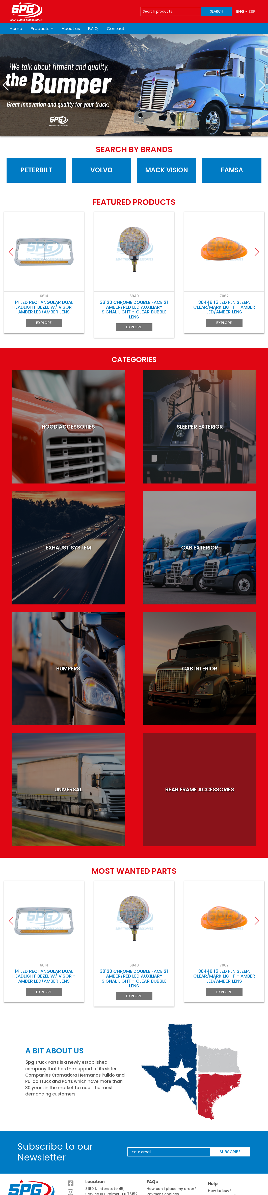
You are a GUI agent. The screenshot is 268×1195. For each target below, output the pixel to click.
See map (93, 1181)
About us (71, 28)
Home (16, 28)
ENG (240, 11)
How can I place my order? (171, 1170)
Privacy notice (221, 1183)
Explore (44, 324)
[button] (6, 85)
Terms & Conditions (226, 1177)
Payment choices (163, 1175)
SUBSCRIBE (230, 1133)
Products (40, 28)
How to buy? (219, 1172)
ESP (252, 11)
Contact (115, 28)
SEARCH (216, 11)
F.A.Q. (93, 28)
